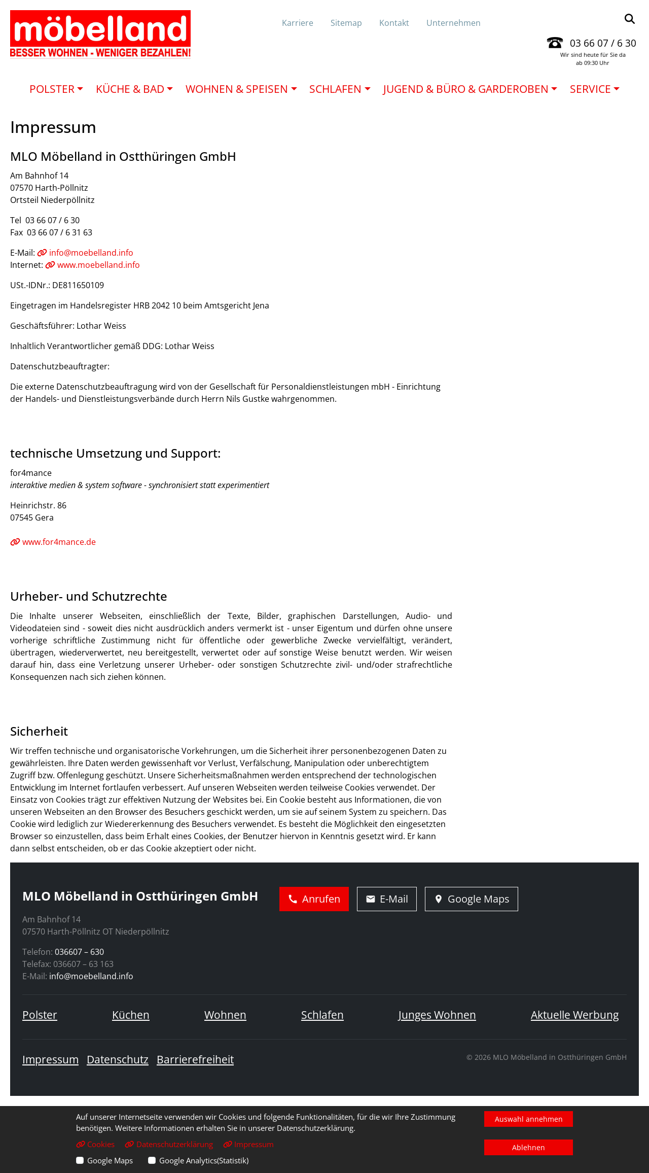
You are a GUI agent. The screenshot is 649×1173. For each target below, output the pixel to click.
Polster (39, 1015)
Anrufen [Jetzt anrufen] (314, 899)
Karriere (297, 22)
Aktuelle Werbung (575, 1015)
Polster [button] (52, 89)
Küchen (131, 1015)
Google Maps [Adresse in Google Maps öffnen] (472, 899)
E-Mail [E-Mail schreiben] (387, 899)
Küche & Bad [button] (130, 89)
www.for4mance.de (53, 541)
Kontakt (394, 22)
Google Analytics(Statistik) (203, 1160)
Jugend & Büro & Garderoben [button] (466, 89)
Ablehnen (528, 1147)
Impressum (50, 1059)
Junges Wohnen (437, 1015)
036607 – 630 (79, 951)
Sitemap (346, 22)
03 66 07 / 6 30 (603, 43)
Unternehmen (453, 22)
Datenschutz (118, 1059)
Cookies (95, 1144)
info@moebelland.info (85, 252)
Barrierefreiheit (195, 1059)
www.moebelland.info (92, 264)
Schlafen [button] (335, 89)
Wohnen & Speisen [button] (237, 89)
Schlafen (322, 1015)
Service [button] (590, 89)
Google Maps (110, 1160)
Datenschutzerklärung (168, 1144)
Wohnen (225, 1015)
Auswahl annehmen (529, 1119)
